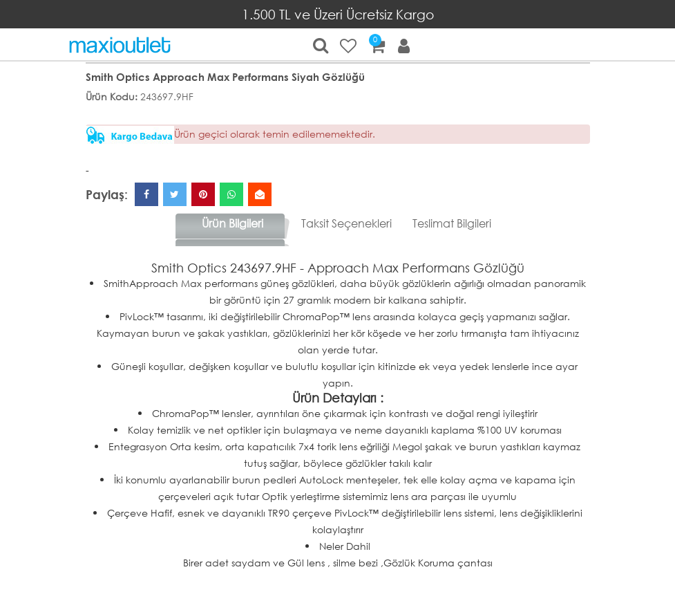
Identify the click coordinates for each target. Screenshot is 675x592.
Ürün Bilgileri (232, 223)
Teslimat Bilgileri (451, 223)
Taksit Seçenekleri (346, 223)
